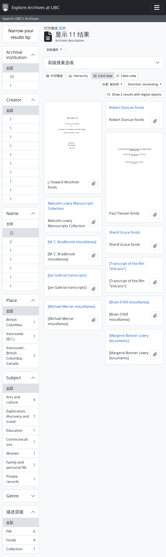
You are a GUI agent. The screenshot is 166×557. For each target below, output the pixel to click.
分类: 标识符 (111, 84)
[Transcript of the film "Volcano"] (126, 266)
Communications (20, 442)
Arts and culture (20, 400)
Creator (13, 100)
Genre (12, 496)
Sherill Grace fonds (124, 232)
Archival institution (16, 54)
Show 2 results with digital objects (134, 94)
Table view (126, 76)
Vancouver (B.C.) (20, 336)
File (20, 532)
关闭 (62, 28)
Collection (20, 549)
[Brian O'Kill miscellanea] (129, 302)
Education (20, 431)
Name (12, 213)
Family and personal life (20, 465)
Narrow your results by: (21, 34)
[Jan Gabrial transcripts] (67, 275)
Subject (13, 378)
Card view (102, 76)
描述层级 (15, 512)
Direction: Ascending (143, 84)
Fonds (20, 541)
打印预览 (54, 76)
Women (20, 454)
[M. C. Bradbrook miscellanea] (72, 241)
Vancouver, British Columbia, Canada (20, 355)
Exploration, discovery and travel (20, 416)
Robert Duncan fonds (126, 107)
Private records (20, 479)
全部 (9, 67)
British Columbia (20, 322)
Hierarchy (78, 76)
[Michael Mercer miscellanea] (71, 306)
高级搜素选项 (61, 62)
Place (11, 300)
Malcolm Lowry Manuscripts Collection (70, 206)
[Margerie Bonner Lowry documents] (128, 338)
